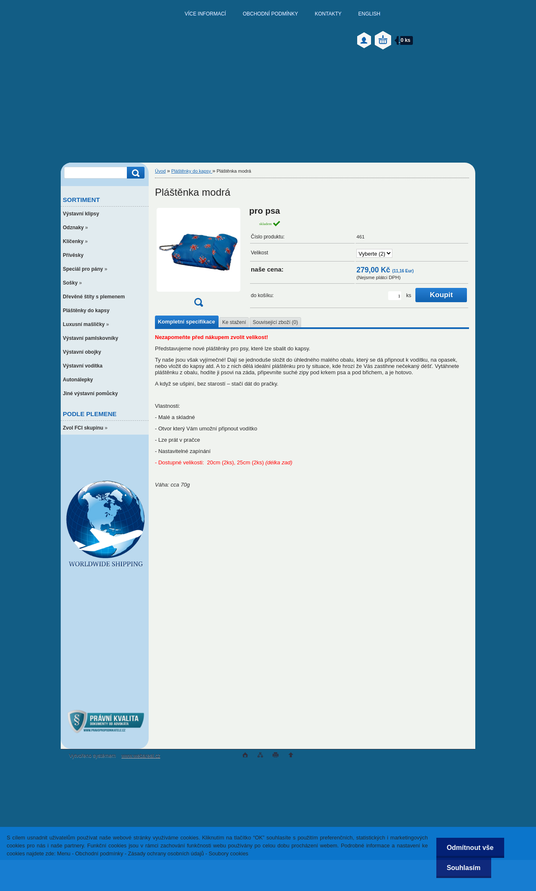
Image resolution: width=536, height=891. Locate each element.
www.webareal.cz (140, 756)
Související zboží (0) (275, 322)
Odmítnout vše (470, 847)
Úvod (160, 171)
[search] (134, 173)
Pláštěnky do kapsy (191, 171)
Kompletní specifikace (186, 322)
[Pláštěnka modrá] (198, 259)
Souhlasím (464, 867)
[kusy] (394, 295)
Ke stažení (234, 322)
